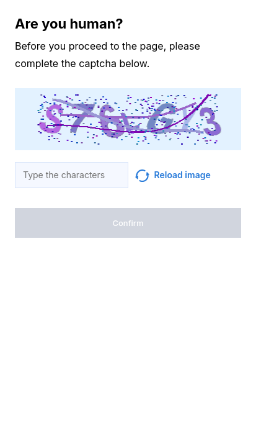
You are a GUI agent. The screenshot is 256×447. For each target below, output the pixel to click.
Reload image (173, 174)
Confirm (127, 223)
